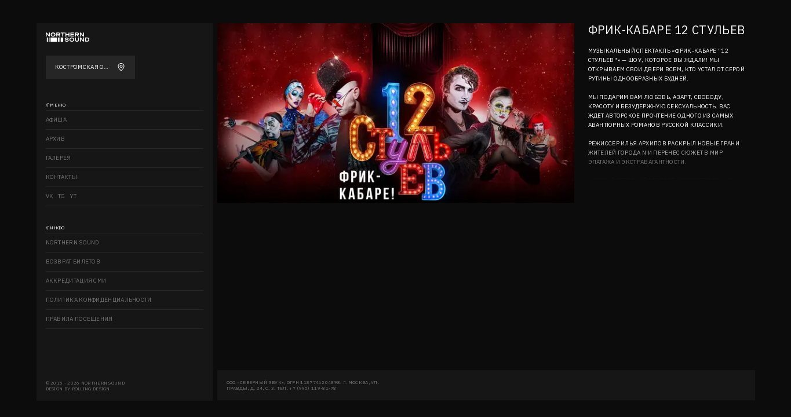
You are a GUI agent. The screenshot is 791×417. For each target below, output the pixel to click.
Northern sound (73, 242)
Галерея (58, 158)
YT (73, 196)
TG (61, 196)
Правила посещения (79, 319)
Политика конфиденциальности (99, 299)
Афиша (56, 119)
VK (50, 196)
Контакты (61, 177)
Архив (55, 138)
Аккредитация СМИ (76, 280)
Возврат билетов (73, 261)
